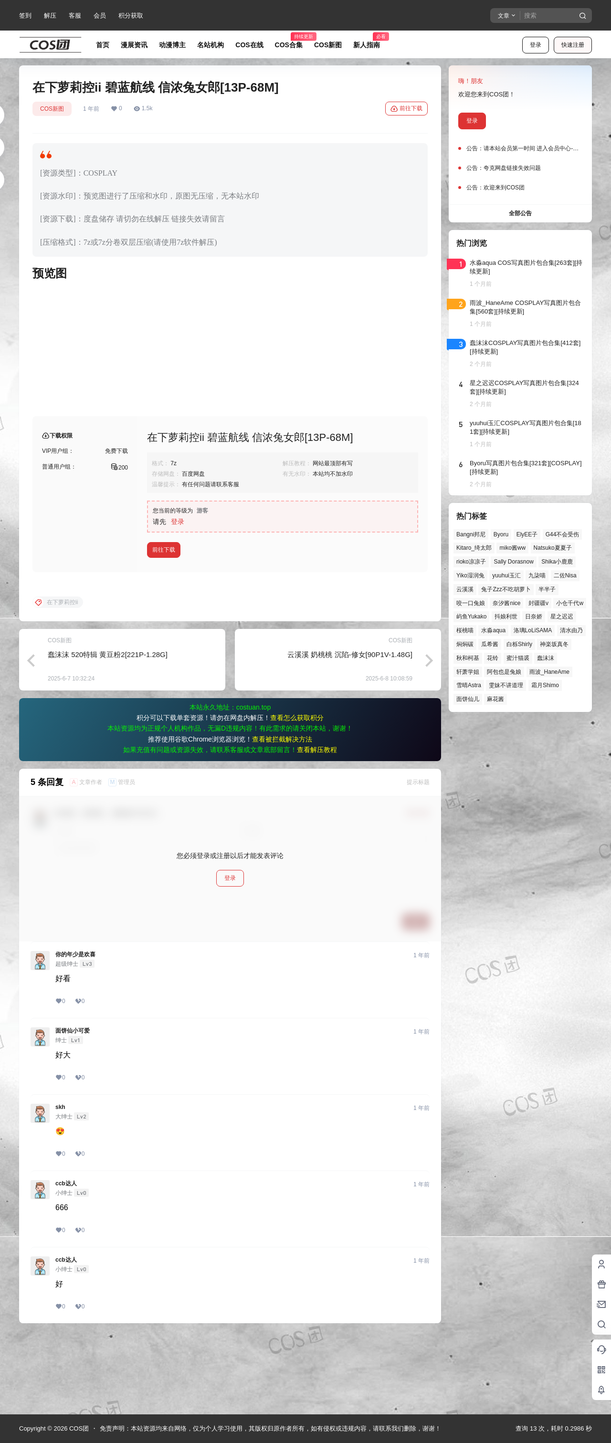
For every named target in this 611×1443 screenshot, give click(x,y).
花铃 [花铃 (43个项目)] (492, 658)
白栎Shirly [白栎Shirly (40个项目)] (519, 644)
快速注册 (572, 45)
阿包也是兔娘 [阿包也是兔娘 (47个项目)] (504, 672)
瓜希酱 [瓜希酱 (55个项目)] (489, 644)
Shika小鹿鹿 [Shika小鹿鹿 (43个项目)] (557, 561)
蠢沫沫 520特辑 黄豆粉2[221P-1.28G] (108, 731)
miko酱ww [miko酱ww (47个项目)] (512, 547)
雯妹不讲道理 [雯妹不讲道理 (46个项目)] (506, 685)
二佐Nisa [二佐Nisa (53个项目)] (565, 575)
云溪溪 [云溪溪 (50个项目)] (465, 589)
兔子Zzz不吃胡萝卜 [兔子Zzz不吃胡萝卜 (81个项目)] (505, 589)
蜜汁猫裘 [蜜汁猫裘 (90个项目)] (517, 658)
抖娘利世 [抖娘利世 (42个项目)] (506, 616)
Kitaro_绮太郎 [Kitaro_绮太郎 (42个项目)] (474, 547)
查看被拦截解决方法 (282, 816)
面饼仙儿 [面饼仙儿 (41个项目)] (467, 699)
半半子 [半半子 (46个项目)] (547, 589)
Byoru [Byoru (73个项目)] (501, 534)
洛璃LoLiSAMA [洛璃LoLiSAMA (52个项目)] (533, 630)
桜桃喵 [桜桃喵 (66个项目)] (465, 630)
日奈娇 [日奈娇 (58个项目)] (533, 616)
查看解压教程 (317, 826)
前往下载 (406, 109)
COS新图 (52, 108)
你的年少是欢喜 (75, 1031)
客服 (75, 15)
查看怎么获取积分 (297, 794)
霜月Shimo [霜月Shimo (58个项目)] (545, 685)
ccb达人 (66, 1260)
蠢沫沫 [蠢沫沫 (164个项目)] (545, 658)
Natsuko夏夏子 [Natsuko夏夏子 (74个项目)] (553, 547)
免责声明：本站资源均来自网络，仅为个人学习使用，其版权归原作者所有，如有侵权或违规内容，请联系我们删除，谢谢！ (270, 1428)
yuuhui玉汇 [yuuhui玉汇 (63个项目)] (506, 575)
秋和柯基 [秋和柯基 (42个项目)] (467, 658)
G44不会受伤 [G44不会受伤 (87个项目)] (562, 534)
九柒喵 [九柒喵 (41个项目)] (537, 575)
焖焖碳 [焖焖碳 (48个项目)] (465, 644)
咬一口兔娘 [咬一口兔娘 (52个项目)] (470, 603)
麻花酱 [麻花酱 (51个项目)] (495, 699)
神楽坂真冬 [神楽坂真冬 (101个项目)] (554, 644)
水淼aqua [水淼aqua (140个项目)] (493, 630)
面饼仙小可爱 (72, 1107)
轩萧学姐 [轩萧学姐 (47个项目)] (467, 672)
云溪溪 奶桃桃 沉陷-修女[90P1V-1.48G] (349, 731)
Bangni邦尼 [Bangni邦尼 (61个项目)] (470, 534)
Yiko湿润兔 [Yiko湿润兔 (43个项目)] (470, 575)
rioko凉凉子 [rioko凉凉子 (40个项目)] (471, 561)
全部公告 (520, 213)
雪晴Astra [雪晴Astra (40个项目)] (468, 685)
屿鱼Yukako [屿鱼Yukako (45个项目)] (471, 616)
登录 (535, 45)
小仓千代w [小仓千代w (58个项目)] (569, 603)
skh (60, 1184)
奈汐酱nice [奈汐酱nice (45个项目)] (506, 603)
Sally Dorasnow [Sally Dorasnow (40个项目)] (513, 561)
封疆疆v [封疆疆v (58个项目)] (538, 603)
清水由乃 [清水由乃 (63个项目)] (571, 630)
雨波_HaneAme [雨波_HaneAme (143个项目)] (549, 672)
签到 (25, 15)
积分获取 (130, 15)
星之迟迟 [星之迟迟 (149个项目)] (561, 616)
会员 (100, 15)
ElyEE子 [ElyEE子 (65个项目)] (527, 534)
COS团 (78, 1428)
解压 (50, 15)
